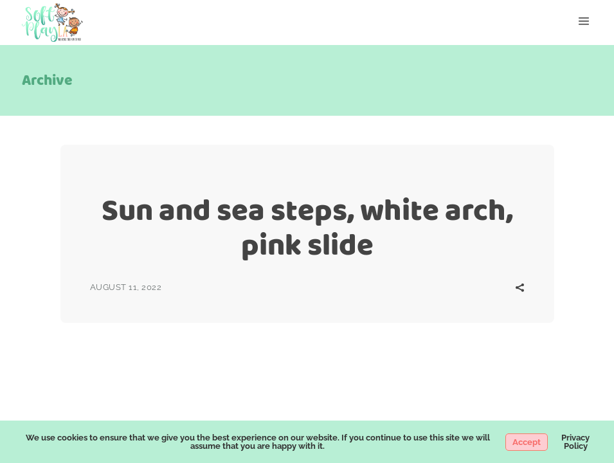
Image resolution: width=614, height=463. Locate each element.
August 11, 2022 (126, 287)
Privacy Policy (575, 442)
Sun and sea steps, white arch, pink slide (307, 227)
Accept (526, 442)
